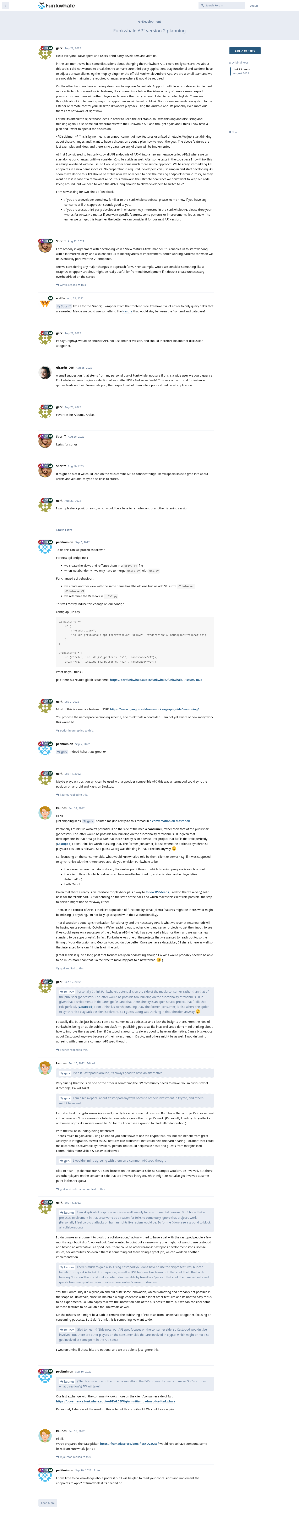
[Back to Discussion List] (5, 5)
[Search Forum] (222, 5)
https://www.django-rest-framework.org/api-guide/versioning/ (154, 709)
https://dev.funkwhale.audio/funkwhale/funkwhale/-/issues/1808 (156, 680)
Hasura (127, 311)
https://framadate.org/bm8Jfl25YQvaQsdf (129, 1444)
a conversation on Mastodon (170, 821)
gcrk (64, 752)
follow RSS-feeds (157, 892)
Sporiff (66, 306)
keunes (69, 992)
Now (233, 132)
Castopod (63, 844)
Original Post (238, 62)
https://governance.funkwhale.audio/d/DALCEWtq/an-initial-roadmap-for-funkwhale (115, 1401)
